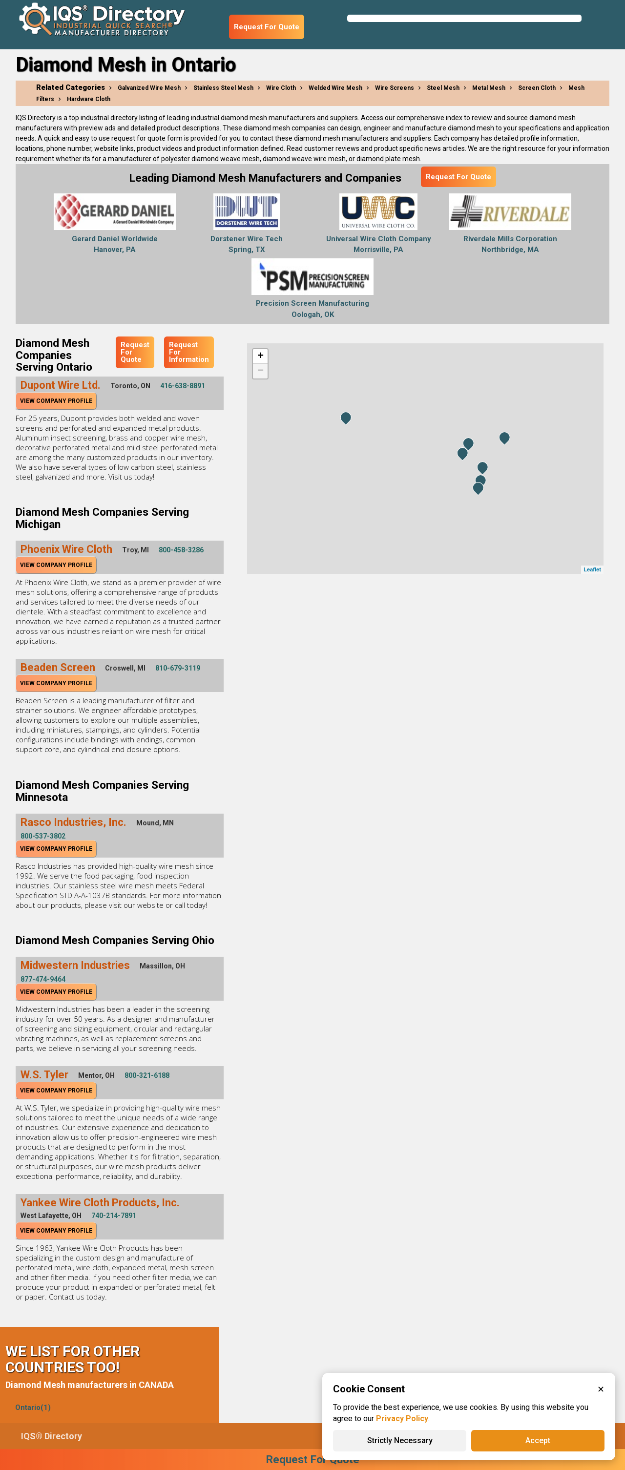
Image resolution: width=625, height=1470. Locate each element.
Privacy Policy (402, 1418)
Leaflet (592, 569)
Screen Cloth (537, 87)
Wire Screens (394, 87)
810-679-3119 (177, 668)
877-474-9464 (43, 979)
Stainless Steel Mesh (223, 87)
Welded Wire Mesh (335, 87)
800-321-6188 (147, 1075)
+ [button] (260, 356)
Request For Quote (266, 26)
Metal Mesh (488, 87)
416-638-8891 (182, 386)
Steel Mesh (443, 87)
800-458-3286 (181, 550)
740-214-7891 (113, 1215)
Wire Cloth (281, 87)
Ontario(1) (33, 1407)
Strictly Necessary (400, 1440)
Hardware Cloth (88, 99)
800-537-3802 (43, 836)
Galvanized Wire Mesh (149, 87)
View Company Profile (56, 401)
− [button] (260, 371)
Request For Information (189, 352)
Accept (537, 1440)
